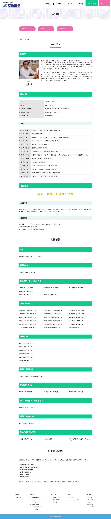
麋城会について (56, 497)
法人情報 (80, 4)
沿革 (90, 502)
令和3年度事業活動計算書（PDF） (53, 321)
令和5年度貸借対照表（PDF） (77, 314)
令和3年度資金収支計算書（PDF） (28, 321)
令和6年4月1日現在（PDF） (26, 291)
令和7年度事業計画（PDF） (26, 343)
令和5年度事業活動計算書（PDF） (53, 314)
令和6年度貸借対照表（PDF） (77, 310)
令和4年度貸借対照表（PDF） (77, 317)
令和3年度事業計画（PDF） (26, 357)
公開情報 (41, 28)
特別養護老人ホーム (36, 497)
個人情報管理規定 (48, 439)
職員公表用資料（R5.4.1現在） (27, 423)
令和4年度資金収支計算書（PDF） (28, 317)
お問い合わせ (92, 3)
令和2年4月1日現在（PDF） (51, 295)
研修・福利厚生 (56, 500)
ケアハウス (34, 502)
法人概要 (23, 28)
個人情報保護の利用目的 (25, 439)
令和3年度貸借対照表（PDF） (77, 321)
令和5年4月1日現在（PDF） (51, 288)
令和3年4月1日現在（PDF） (26, 295)
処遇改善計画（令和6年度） (51, 392)
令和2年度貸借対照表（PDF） (77, 324)
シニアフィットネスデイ (37, 507)
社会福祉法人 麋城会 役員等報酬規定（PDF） (31, 376)
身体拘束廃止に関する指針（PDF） (28, 407)
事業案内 (48, 4)
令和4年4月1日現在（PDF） (76, 288)
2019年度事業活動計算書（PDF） (53, 327)
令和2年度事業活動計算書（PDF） (53, 324)
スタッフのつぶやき (74, 500)
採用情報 (58, 4)
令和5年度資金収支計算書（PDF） (28, 314)
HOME (17, 494)
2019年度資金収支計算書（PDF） (28, 327)
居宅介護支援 (35, 509)
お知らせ (69, 4)
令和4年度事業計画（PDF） (26, 353)
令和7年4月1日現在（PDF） (26, 288)
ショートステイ (35, 500)
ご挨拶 (90, 497)
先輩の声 (55, 502)
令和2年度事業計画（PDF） (26, 360)
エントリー (104, 3)
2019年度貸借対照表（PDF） (77, 327)
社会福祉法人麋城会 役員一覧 (27, 272)
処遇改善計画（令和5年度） (76, 392)
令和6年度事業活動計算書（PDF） (53, 310)
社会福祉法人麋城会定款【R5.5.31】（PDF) (30, 256)
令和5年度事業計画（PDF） (26, 350)
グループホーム (35, 504)
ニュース (72, 497)
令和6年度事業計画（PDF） (26, 347)
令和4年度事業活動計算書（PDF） (53, 317)
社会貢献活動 (62, 28)
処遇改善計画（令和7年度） (26, 392)
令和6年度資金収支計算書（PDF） (28, 310)
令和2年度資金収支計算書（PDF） (28, 324)
